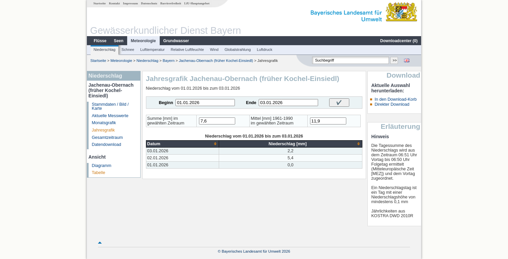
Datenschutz (149, 3)
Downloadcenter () (398, 40)
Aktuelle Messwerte (110, 115)
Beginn (166, 102)
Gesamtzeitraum (107, 137)
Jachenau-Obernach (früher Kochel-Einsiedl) (216, 61)
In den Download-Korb (395, 99)
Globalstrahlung (237, 50)
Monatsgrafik (104, 122)
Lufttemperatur (152, 50)
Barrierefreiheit (170, 3)
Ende (251, 102)
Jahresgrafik (103, 130)
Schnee (127, 50)
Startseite (99, 3)
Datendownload (106, 144)
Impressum (130, 3)
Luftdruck (264, 50)
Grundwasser (176, 40)
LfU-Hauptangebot (196, 3)
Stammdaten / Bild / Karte (110, 106)
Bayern (168, 61)
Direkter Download (391, 104)
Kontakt (114, 3)
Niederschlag (104, 50)
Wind (214, 50)
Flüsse (100, 40)
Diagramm (101, 165)
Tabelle (98, 172)
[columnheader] (182, 143)
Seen (118, 40)
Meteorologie (143, 40)
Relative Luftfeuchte (187, 50)
